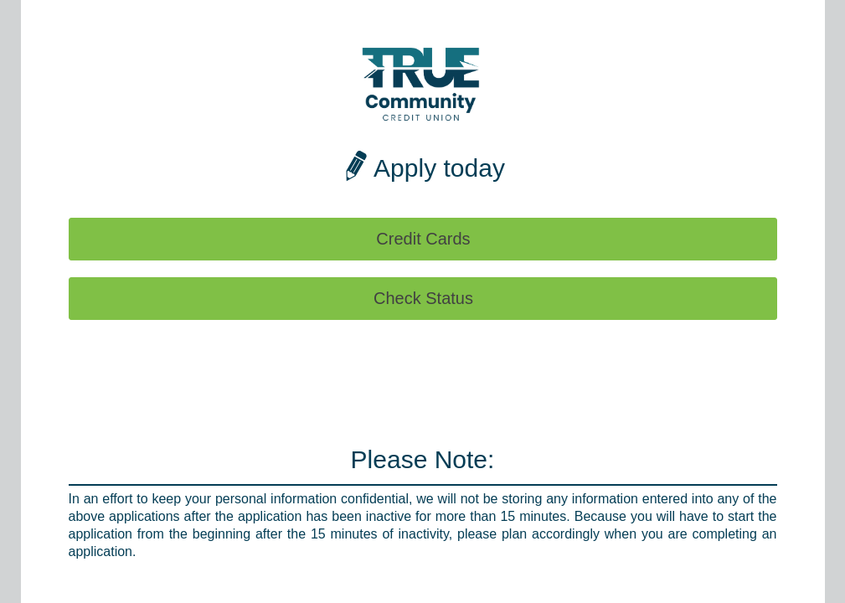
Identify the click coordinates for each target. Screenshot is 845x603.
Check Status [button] (423, 298)
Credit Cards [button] (423, 238)
